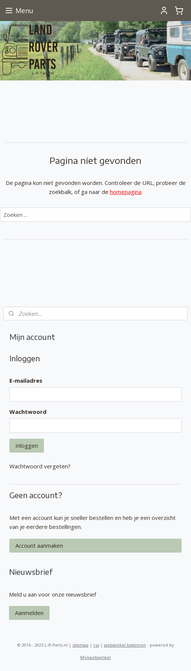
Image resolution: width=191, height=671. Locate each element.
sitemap (80, 645)
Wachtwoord (28, 411)
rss (96, 645)
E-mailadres (25, 380)
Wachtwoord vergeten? (40, 466)
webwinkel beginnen (125, 645)
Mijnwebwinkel (95, 657)
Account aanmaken (39, 545)
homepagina (125, 191)
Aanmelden (29, 612)
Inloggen (26, 445)
